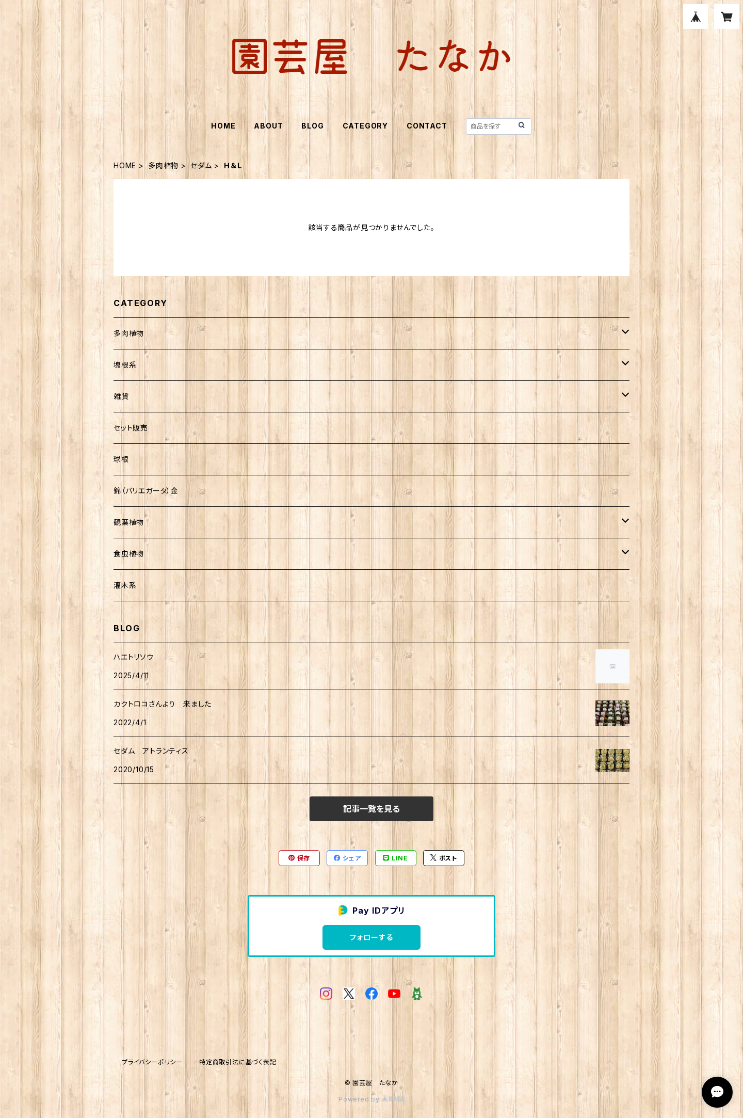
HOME (223, 125)
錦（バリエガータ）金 (146, 490)
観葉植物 (129, 522)
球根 (121, 459)
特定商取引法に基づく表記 (238, 1062)
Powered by (371, 1099)
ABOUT (268, 125)
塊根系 (125, 364)
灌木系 (125, 585)
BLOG (312, 125)
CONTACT (427, 125)
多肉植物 (163, 165)
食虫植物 (129, 553)
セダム (201, 165)
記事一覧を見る (371, 809)
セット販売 (131, 427)
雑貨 (121, 396)
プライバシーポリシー (152, 1062)
